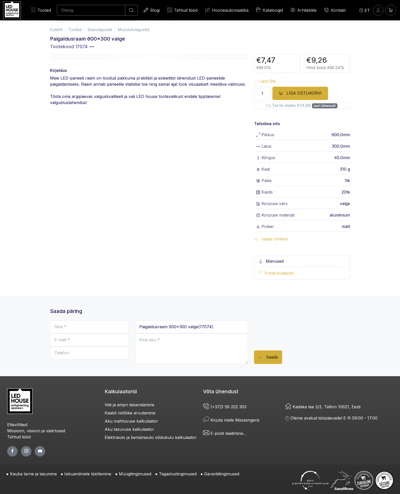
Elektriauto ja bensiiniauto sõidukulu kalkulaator (151, 437)
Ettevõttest (17, 424)
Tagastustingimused (178, 473)
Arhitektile (304, 10)
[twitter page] (26, 451)
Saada (268, 357)
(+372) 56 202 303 (224, 406)
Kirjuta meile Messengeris (231, 420)
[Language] (364, 10)
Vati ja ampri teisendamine (129, 404)
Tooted (41, 10)
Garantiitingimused (221, 473)
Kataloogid (269, 10)
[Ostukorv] (390, 10)
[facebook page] (12, 451)
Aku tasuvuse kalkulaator (129, 429)
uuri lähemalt (324, 106)
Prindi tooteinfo (279, 273)
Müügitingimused (135, 473)
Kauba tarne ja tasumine (33, 473)
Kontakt (335, 10)
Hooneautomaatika (226, 10)
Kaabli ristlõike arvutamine (130, 412)
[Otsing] (91, 10)
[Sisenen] (378, 10)
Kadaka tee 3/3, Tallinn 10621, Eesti (322, 406)
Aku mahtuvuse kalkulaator (131, 421)
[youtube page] (40, 451)
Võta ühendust (220, 391)
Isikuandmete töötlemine (87, 473)
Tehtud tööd (182, 10)
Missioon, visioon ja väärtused (36, 430)
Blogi (152, 10)
